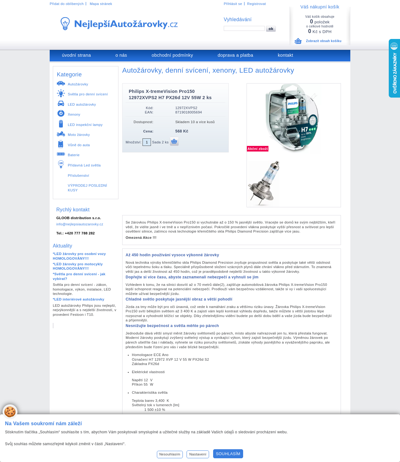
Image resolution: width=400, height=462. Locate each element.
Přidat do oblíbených (67, 4)
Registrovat (256, 4)
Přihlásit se (233, 4)
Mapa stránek (101, 4)
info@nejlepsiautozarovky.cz (79, 224)
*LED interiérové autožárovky (78, 299)
